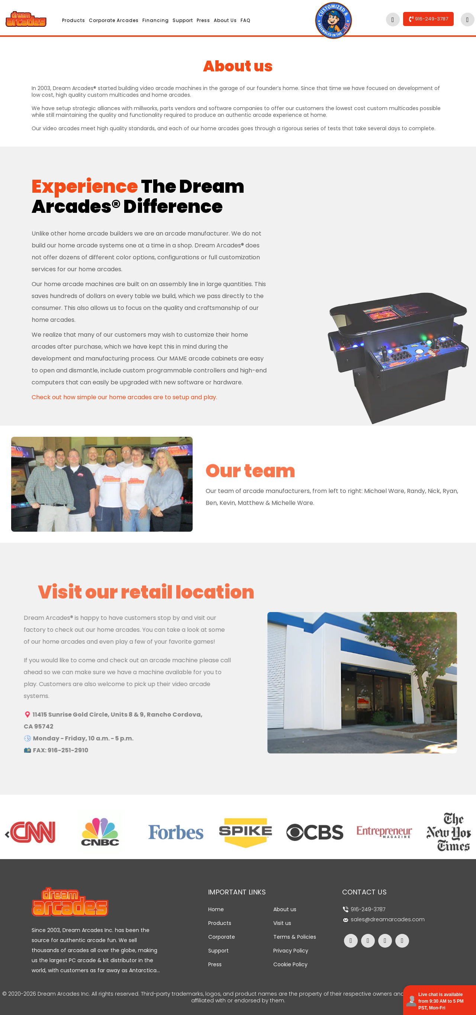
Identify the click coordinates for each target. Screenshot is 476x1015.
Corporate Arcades (114, 20)
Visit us (282, 923)
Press (203, 20)
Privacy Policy (290, 950)
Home (216, 909)
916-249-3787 (428, 18)
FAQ (245, 20)
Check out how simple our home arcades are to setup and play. (124, 397)
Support (183, 20)
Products (73, 20)
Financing (155, 20)
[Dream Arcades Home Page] (26, 25)
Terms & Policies (294, 937)
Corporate (221, 937)
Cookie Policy (290, 964)
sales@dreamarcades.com (388, 919)
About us (225, 20)
